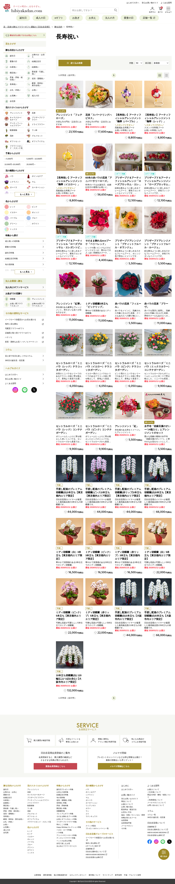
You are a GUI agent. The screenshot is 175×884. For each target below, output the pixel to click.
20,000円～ (31, 164)
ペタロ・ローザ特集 (64, 830)
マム (87, 797)
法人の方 (110, 18)
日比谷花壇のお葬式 (94, 857)
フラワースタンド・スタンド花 (39, 822)
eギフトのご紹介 (93, 846)
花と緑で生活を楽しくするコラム (18, 356)
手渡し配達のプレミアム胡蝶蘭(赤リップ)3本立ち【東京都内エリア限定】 (128, 492)
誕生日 (23, 18)
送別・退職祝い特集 (64, 800)
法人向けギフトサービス (17, 287)
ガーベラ (89, 800)
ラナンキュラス (91, 816)
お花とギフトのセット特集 (67, 819)
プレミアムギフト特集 (65, 814)
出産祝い (6, 800)
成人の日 (40, 18)
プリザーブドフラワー (35, 797)
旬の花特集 (61, 797)
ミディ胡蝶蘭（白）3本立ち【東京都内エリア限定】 (69, 555)
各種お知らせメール (128, 817)
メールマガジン (127, 826)
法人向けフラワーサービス (67, 846)
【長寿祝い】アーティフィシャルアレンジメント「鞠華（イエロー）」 (69, 181)
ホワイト (30, 850)
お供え (92, 18)
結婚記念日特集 (62, 795)
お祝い (5, 824)
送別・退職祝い (9, 814)
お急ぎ (76, 18)
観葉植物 (30, 805)
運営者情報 (47, 875)
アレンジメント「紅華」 (69, 303)
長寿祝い (6, 816)
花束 (29, 792)
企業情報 (37, 875)
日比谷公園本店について (96, 851)
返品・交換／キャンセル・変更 (133, 815)
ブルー (29, 844)
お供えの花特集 (62, 792)
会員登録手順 (126, 823)
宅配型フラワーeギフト (14, 328)
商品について (126, 801)
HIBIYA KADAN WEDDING (96, 854)
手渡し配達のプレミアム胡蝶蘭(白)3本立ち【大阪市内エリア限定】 (128, 615)
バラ (87, 789)
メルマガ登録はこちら (119, 766)
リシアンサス (91, 805)
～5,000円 (8, 159)
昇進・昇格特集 (62, 805)
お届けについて (127, 804)
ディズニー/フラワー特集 (66, 838)
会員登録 (124, 820)
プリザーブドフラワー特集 (67, 822)
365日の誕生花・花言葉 (15, 360)
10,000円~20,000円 (12, 164)
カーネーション (91, 803)
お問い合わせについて (155, 805)
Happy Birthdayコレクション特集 (69, 827)
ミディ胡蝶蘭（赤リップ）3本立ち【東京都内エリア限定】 (127, 555)
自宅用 (5, 832)
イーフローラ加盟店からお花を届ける (24, 320)
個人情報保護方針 (60, 875)
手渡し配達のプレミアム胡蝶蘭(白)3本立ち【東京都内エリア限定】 (69, 492)
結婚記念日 (7, 797)
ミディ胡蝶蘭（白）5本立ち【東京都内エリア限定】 (157, 555)
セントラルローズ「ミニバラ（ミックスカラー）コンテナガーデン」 (157, 366)
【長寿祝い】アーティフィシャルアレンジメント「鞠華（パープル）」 (128, 118)
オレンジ (30, 839)
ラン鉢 (29, 808)
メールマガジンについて (156, 802)
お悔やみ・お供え (10, 792)
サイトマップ (108, 875)
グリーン (30, 847)
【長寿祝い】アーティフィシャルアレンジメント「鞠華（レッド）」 (157, 118)
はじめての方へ (132, 3)
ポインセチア (91, 792)
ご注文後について (154, 792)
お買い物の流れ (127, 807)
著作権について (94, 875)
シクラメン (90, 795)
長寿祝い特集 (62, 803)
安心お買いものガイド (129, 799)
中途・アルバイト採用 (132, 875)
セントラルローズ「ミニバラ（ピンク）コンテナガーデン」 (98, 429)
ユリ (87, 814)
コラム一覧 (151, 815)
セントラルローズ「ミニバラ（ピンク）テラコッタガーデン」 (128, 366)
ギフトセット (32, 816)
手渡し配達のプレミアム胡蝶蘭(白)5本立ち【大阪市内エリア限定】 (157, 615)
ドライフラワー (33, 803)
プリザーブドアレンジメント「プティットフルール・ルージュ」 (157, 244)
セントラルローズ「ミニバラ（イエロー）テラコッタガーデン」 (98, 366)
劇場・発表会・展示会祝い (13, 819)
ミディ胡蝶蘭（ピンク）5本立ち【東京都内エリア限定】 (69, 615)
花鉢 (29, 811)
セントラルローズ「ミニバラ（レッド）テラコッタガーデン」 (69, 366)
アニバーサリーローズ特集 (67, 835)
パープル (30, 842)
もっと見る (25, 194)
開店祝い (6, 805)
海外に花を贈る (24, 324)
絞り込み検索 (74, 63)
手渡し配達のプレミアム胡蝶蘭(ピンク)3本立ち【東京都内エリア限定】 (98, 492)
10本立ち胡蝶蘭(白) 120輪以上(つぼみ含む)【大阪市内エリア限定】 (68, 678)
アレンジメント (33, 789)
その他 (123, 828)
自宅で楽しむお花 (63, 843)
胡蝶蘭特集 (61, 811)
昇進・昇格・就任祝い (11, 811)
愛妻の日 (128, 18)
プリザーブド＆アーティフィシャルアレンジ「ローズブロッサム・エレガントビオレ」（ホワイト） (128, 184)
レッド (29, 831)
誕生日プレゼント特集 (65, 789)
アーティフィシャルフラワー (38, 800)
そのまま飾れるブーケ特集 (67, 816)
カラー (88, 808)
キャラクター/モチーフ (36, 795)
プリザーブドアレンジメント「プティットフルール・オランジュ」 (128, 244)
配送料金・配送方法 (128, 809)
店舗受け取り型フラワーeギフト (24, 333)
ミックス (30, 853)
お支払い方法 (126, 812)
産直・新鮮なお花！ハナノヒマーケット (24, 342)
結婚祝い (6, 803)
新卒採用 (118, 875)
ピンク (29, 834)
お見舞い (6, 827)
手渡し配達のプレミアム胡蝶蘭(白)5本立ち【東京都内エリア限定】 (157, 492)
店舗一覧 (149, 18)
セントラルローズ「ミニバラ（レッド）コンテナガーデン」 (69, 429)
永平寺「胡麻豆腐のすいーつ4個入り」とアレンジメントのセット (157, 429)
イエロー (30, 836)
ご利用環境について (155, 800)
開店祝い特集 (62, 808)
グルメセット (32, 814)
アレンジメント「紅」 (127, 426)
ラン (87, 811)
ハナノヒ (24, 337)
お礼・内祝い (8, 822)
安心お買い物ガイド (150, 3)
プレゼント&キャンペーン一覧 (97, 828)
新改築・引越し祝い (11, 808)
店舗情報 (90, 849)
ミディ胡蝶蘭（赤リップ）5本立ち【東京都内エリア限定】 (97, 615)
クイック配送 (91, 826)
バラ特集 (60, 832)
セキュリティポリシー (78, 875)
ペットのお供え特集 (64, 841)
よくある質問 (166, 3)
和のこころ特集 (62, 824)
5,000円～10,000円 (34, 159)
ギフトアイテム (33, 819)
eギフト (59, 18)
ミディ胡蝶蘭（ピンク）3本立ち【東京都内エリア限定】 (98, 555)
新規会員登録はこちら (55, 766)
